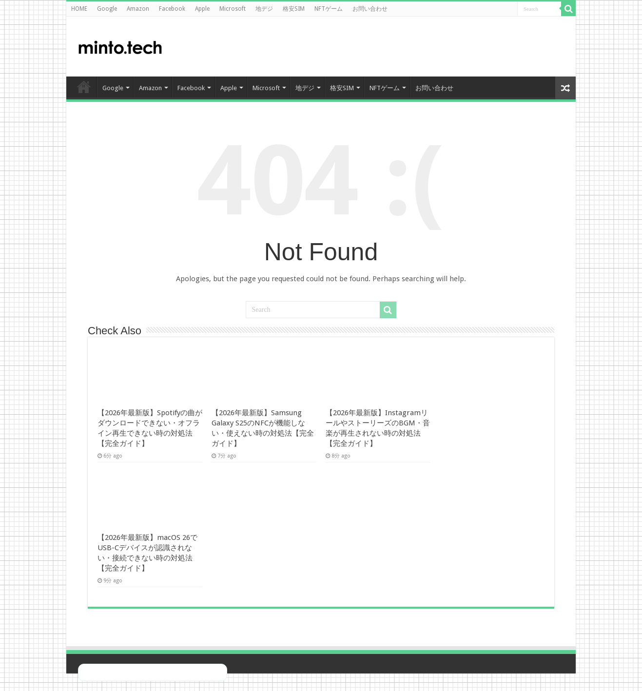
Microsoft (232, 8)
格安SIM (294, 8)
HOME (79, 8)
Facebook (172, 8)
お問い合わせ (370, 8)
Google (107, 8)
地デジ (264, 8)
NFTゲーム (328, 8)
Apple (202, 8)
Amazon (138, 8)
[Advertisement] (490, 46)
